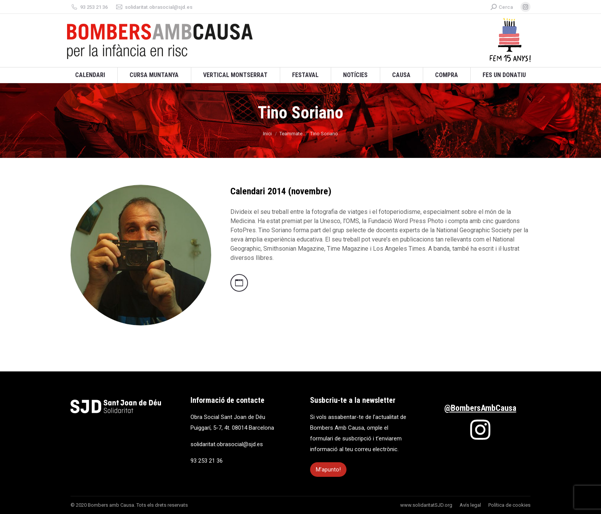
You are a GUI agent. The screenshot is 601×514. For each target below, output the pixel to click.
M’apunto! (328, 469)
